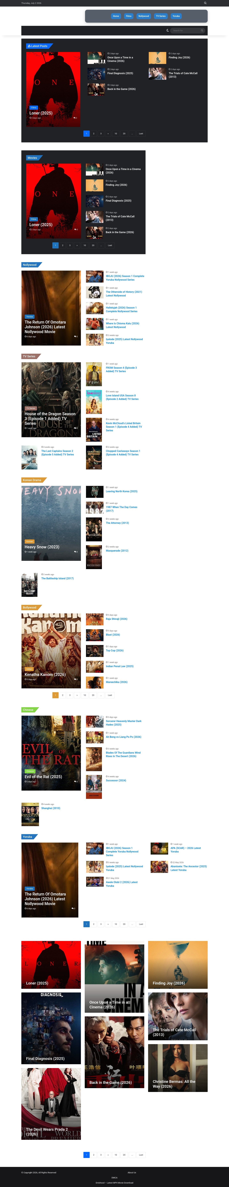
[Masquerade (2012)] (94, 556)
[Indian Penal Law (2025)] (95, 665)
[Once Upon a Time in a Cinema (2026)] (96, 56)
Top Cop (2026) (115, 648)
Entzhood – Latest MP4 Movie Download (114, 1181)
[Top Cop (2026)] (95, 649)
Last (141, 132)
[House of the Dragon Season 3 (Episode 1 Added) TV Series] (51, 398)
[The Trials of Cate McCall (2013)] (157, 72)
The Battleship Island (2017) (57, 576)
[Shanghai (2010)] (30, 813)
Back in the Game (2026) (121, 87)
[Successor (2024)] (94, 785)
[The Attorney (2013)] (94, 528)
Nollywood (144, 15)
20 (124, 132)
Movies (32, 156)
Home (107, 15)
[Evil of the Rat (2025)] (51, 751)
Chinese (28, 708)
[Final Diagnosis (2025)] (96, 72)
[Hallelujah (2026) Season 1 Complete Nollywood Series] (95, 307)
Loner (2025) (37, 981)
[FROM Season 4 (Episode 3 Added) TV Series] (94, 373)
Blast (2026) (113, 632)
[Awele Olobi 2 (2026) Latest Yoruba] (95, 880)
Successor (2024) (116, 778)
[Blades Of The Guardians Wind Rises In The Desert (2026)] (94, 758)
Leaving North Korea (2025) (121, 489)
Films (124, 15)
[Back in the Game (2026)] (96, 88)
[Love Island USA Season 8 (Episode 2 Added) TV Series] (94, 400)
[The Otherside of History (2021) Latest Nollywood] (95, 291)
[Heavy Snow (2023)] (51, 521)
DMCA (115, 1176)
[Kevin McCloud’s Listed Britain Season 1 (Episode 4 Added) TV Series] (94, 428)
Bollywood (29, 606)
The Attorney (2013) (117, 521)
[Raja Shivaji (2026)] (95, 618)
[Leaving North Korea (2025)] (95, 490)
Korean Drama (32, 478)
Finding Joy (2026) (179, 55)
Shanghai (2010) (50, 806)
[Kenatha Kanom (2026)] (51, 649)
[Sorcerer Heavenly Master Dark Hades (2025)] (95, 720)
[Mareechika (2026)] (95, 681)
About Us (132, 1171)
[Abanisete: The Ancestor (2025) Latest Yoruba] (159, 865)
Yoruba (185, 15)
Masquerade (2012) (117, 549)
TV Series (165, 15)
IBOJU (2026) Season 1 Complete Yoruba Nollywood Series (122, 850)
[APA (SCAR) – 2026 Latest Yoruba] (159, 847)
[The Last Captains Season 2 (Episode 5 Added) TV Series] (29, 456)
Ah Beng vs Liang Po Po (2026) (123, 735)
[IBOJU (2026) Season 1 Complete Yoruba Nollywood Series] (95, 275)
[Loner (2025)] (53, 87)
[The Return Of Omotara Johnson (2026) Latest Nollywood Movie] (51, 306)
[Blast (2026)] (95, 633)
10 (116, 132)
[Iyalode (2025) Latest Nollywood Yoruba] (95, 338)
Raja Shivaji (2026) (116, 617)
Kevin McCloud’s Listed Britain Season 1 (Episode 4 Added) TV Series (124, 425)
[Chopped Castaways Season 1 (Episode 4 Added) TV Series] (94, 456)
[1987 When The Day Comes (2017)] (95, 506)
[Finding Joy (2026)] (157, 56)
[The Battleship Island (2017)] (29, 583)
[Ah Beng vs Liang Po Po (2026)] (95, 736)
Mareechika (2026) (117, 680)
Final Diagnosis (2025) (120, 71)
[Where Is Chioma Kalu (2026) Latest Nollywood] (95, 322)
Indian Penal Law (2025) (119, 664)
